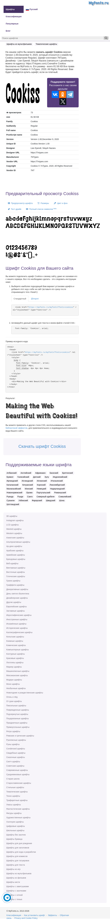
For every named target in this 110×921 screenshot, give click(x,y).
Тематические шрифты (17, 792)
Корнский (41, 485)
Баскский (54, 473)
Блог (8, 31)
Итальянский (57, 481)
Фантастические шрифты (18, 809)
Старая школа (12, 779)
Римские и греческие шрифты (20, 736)
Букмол (10, 477)
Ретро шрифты (13, 731)
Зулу (47, 477)
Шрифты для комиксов (17, 856)
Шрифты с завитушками (17, 886)
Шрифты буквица (14, 839)
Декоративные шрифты (17, 589)
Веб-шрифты (12, 563)
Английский (25, 473)
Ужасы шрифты (13, 804)
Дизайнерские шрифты (17, 598)
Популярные (12, 24)
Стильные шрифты (15, 787)
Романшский (60, 492)
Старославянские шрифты (18, 783)
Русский (32, 9)
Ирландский (12, 481)
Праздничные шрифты (16, 723)
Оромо (29, 492)
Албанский (12, 473)
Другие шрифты (13, 602)
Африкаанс (40, 473)
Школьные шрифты (15, 830)
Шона (61, 500)
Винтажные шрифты (15, 568)
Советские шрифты (15, 766)
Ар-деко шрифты (14, 546)
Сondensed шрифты (15, 748)
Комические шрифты (16, 645)
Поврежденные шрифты (17, 710)
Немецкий (41, 489)
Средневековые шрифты (18, 774)
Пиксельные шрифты (16, 705)
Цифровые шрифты (15, 826)
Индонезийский (60, 477)
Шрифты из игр (13, 869)
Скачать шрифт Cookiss (42, 446)
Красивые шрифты (15, 658)
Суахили (11, 500)
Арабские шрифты (14, 550)
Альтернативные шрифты (18, 542)
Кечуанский (27, 485)
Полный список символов (41, 209)
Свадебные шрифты (15, 753)
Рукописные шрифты (16, 740)
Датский (37, 477)
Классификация (13, 16)
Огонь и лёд (11, 697)
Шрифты (10, 9)
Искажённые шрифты (16, 624)
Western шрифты (14, 533)
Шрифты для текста (15, 865)
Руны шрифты (13, 744)
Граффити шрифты (15, 585)
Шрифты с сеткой (14, 895)
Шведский (50, 500)
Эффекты (52, 915)
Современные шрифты (17, 770)
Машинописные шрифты (17, 671)
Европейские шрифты (16, 606)
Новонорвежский (14, 492)
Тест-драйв (14, 209)
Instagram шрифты (15, 520)
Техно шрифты (13, 796)
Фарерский (37, 500)
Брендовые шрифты (15, 559)
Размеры (43, 203)
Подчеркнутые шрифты (17, 714)
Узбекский (23, 500)
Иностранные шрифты (16, 619)
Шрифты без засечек (16, 835)
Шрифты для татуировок (17, 860)
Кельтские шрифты (15, 637)
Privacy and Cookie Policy (26, 918)
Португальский (43, 492)
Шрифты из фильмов (16, 878)
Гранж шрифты (13, 581)
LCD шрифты (12, 525)
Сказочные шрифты (15, 757)
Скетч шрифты (13, 761)
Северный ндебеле (46, 496)
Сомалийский (65, 496)
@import (35, 299)
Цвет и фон (61, 203)
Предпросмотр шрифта (20, 203)
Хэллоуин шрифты (15, 822)
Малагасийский (14, 489)
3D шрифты (11, 516)
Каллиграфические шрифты (19, 632)
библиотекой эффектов (16, 428)
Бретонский (67, 473)
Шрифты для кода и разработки (21, 852)
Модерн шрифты (14, 680)
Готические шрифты (15, 576)
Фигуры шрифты (14, 813)
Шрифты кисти (13, 882)
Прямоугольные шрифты (17, 727)
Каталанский (12, 485)
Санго (30, 496)
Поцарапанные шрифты (17, 718)
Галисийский (23, 477)
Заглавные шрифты (15, 611)
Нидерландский (57, 489)
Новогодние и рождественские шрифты (24, 693)
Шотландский (13, 504)
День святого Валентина (17, 593)
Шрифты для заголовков (17, 848)
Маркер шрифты (14, 667)
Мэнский (29, 489)
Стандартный (20, 299)
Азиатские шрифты (15, 537)
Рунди (20, 496)
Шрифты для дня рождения (19, 843)
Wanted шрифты (13, 529)
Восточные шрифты (15, 572)
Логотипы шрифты (14, 662)
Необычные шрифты (16, 688)
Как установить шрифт (34, 915)
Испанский (42, 481)
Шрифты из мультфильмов (18, 873)
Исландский (27, 481)
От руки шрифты (14, 701)
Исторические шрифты (17, 628)
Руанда (10, 496)
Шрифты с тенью (14, 899)
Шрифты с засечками (16, 891)
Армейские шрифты (15, 555)
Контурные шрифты (15, 654)
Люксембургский (57, 485)
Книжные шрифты (14, 641)
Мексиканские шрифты (17, 675)
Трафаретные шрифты (17, 800)
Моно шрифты (13, 684)
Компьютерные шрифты (17, 649)
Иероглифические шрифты (19, 615)
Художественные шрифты (18, 817)
